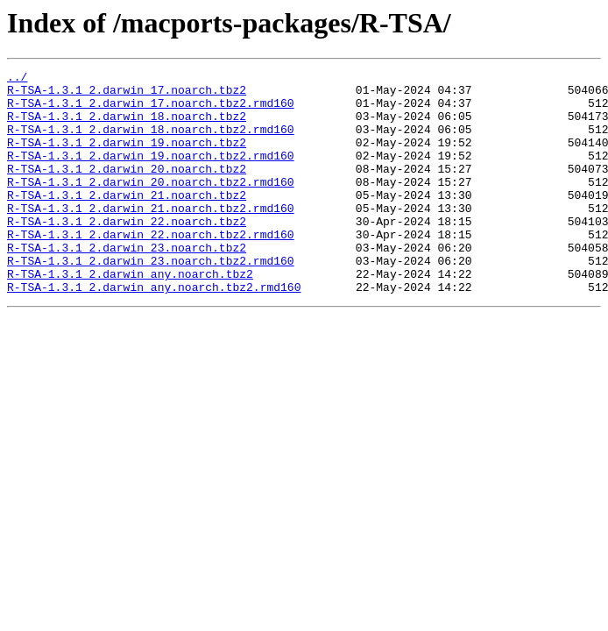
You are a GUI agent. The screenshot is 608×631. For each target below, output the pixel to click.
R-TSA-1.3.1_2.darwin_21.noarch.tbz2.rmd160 (150, 237)
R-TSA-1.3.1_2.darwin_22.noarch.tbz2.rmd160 (150, 268)
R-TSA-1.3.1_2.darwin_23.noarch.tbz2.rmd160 (150, 300)
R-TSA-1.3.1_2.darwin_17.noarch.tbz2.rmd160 (150, 110)
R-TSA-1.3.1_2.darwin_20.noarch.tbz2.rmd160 (150, 205)
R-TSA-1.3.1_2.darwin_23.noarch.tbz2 (126, 284)
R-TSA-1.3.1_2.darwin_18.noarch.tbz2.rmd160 (150, 142)
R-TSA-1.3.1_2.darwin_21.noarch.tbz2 (126, 221)
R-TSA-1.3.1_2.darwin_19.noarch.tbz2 (126, 158)
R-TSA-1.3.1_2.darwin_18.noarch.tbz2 (126, 126)
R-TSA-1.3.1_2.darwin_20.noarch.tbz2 (126, 189)
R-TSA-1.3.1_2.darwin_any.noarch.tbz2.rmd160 (153, 331)
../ (17, 79)
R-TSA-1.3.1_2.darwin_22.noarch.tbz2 (126, 252)
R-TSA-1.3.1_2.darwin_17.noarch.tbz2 (126, 95)
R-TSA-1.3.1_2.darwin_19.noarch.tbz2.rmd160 (150, 173)
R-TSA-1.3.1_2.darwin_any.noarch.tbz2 (130, 315)
